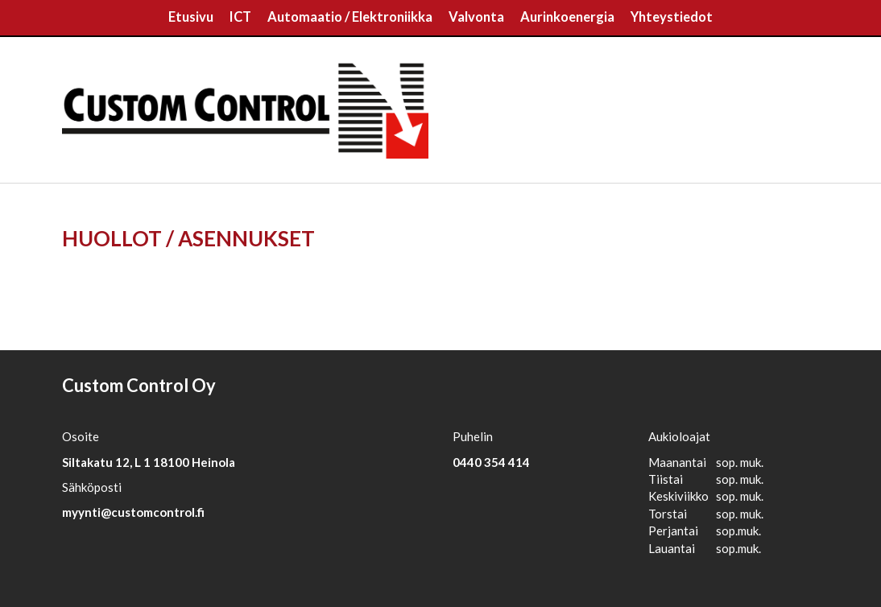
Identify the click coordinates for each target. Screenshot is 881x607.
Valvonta (476, 17)
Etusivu (190, 17)
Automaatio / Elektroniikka (349, 17)
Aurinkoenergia (567, 17)
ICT (240, 17)
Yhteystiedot (672, 17)
